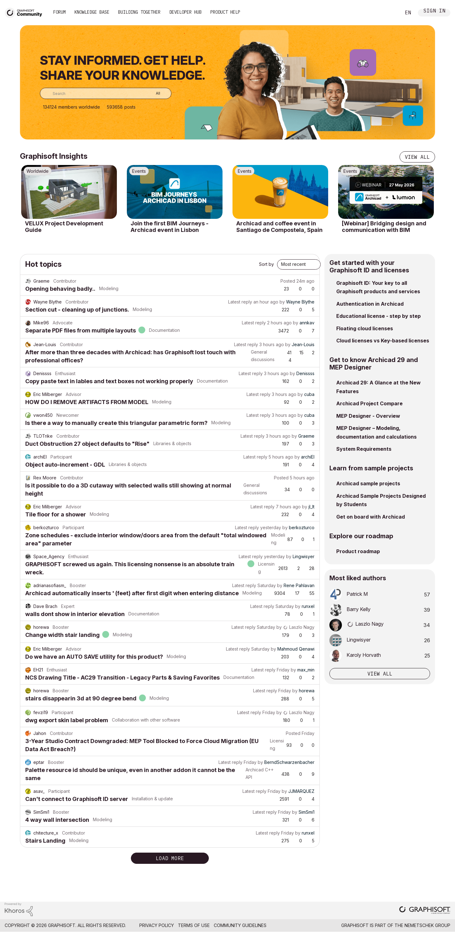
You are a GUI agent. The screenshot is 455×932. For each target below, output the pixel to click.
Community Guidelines (240, 925)
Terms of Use (194, 925)
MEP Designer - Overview (368, 416)
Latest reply (240, 301)
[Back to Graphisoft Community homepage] (25, 12)
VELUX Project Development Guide (64, 226)
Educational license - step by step (378, 316)
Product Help (225, 12)
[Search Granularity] (153, 93)
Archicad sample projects (368, 483)
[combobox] (105, 93)
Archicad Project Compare (369, 403)
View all (417, 157)
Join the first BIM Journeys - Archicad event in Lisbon (169, 226)
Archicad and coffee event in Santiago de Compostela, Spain (279, 226)
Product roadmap (358, 551)
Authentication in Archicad (370, 304)
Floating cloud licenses (364, 328)
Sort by (266, 264)
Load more (170, 858)
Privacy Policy (156, 925)
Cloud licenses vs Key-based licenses (382, 340)
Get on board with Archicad (370, 517)
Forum (59, 12)
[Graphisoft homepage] (424, 910)
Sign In (434, 11)
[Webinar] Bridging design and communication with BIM (384, 226)
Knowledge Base (91, 12)
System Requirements (363, 449)
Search (389, 12)
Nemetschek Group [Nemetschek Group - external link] (427, 925)
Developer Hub (185, 12)
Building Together (139, 12)
